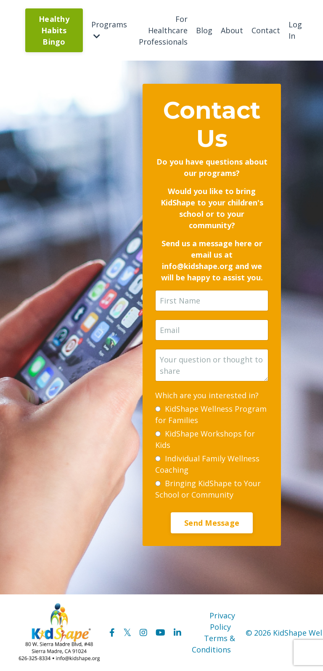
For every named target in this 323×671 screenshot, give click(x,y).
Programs (109, 29)
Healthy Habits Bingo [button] (54, 30)
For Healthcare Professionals (163, 30)
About (232, 30)
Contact (266, 30)
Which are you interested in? (207, 395)
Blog (204, 30)
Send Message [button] (211, 523)
